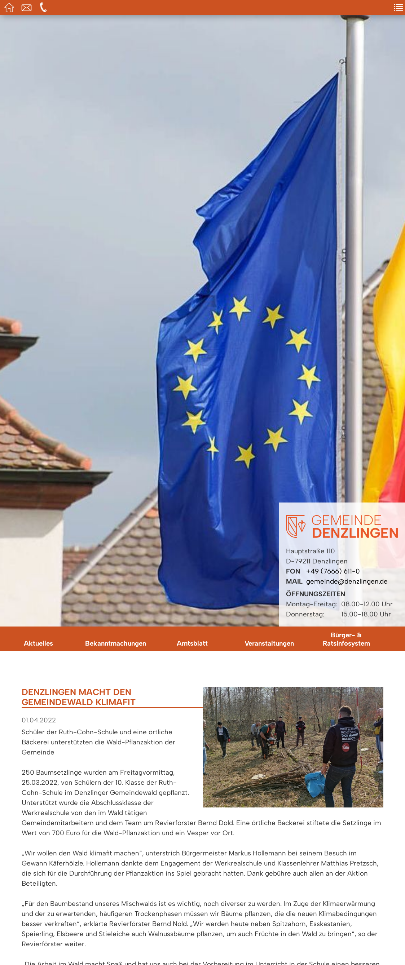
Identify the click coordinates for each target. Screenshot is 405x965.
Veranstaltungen (269, 643)
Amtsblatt (192, 643)
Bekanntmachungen (115, 643)
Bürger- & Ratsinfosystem (346, 639)
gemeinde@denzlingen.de (347, 581)
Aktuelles (38, 643)
